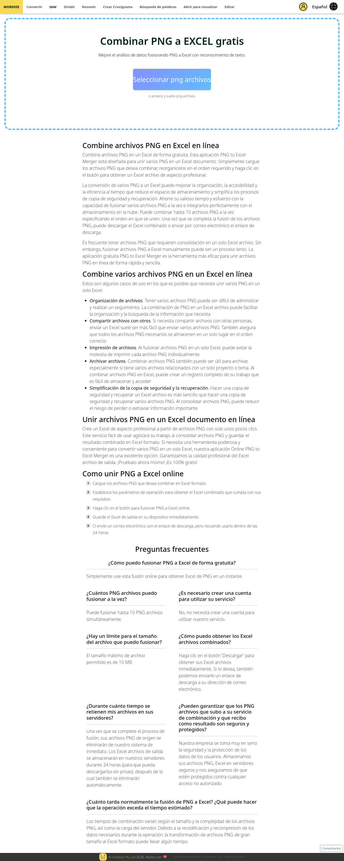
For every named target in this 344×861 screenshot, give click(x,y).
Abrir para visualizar (200, 6)
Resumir (89, 6)
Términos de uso (211, 857)
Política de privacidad (186, 857)
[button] (303, 6)
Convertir (34, 6)
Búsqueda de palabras (158, 6)
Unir (53, 6)
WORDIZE (11, 6)
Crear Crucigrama (117, 6)
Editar (230, 6)
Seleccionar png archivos (172, 79)
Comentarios (331, 848)
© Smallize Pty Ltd (122, 857)
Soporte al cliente (234, 857)
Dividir (69, 6)
